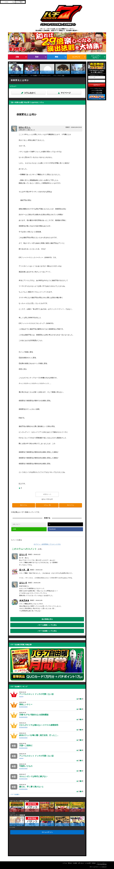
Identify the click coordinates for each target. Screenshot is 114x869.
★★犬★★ (24, 600)
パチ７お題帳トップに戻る (47, 625)
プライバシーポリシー (102, 863)
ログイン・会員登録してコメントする (47, 544)
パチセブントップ (14, 75)
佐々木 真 (24, 570)
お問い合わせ (81, 863)
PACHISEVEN (103, 864)
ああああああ (23, 707)
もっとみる (12, 813)
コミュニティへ (47, 832)
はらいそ (25, 127)
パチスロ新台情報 (96, 90)
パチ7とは (64, 863)
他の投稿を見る (47, 619)
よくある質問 (88, 863)
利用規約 (94, 863)
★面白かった (47, 494)
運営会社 (70, 863)
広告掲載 (75, 863)
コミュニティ (24, 75)
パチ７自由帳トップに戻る (47, 631)
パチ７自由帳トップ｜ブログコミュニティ (40, 75)
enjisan (21, 696)
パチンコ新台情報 (96, 93)
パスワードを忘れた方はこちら (97, 88)
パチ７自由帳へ (15, 794)
